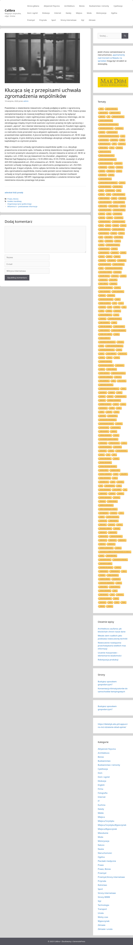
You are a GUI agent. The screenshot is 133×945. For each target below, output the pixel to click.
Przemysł (31, 20)
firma (101, 225)
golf (101, 237)
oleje (113, 380)
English (101, 785)
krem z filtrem (103, 283)
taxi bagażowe (104, 513)
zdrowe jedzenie (115, 586)
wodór (101, 555)
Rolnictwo (102, 885)
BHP (114, 143)
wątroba (118, 567)
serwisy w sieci (115, 470)
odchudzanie (120, 365)
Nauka (101, 849)
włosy (124, 571)
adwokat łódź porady (14, 192)
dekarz (102, 194)
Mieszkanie (103, 833)
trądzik (101, 516)
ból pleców (103, 174)
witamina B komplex (116, 536)
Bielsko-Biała (103, 147)
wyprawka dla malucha (106, 567)
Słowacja (102, 501)
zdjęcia (119, 582)
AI (108, 116)
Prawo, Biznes (12, 199)
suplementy (103, 493)
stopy (119, 485)
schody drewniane (121, 450)
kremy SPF (113, 279)
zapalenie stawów (104, 579)
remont (116, 435)
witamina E (112, 540)
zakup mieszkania (112, 575)
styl (125, 489)
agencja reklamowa (111, 108)
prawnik (109, 412)
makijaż (109, 310)
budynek (119, 167)
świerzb (102, 606)
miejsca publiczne (104, 338)
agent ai (102, 116)
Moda (89, 13)
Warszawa (102, 524)
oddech (102, 369)
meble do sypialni (119, 326)
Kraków (123, 275)
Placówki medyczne (107, 861)
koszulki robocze (104, 275)
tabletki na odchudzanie (106, 505)
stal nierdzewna (110, 485)
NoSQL (102, 357)
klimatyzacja (122, 260)
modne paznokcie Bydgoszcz (114, 345)
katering (117, 256)
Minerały (120, 342)
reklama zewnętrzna (105, 435)
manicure (117, 310)
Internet (57, 13)
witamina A (103, 532)
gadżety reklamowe (118, 229)
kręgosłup (113, 283)
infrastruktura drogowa (113, 244)
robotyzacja (103, 443)
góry (101, 241)
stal (101, 485)
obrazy (109, 357)
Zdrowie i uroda (105, 929)
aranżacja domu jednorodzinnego (108, 124)
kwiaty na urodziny (105, 303)
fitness (108, 225)
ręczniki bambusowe (105, 446)
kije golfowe (112, 260)
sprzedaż (120, 481)
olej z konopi (122, 380)
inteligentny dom (104, 248)
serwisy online (103, 470)
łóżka (110, 602)
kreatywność (103, 279)
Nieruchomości (105, 853)
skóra (115, 478)
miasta (116, 334)
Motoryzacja (101, 13)
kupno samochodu (118, 291)
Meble (101, 813)
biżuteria (119, 147)
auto (123, 136)
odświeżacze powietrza (118, 373)
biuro (112, 147)
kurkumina (111, 295)
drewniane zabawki (119, 209)
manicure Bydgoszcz (105, 314)
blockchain (118, 163)
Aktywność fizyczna (52, 6)
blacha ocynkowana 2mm (106, 155)
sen (108, 454)
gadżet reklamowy (105, 229)
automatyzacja (104, 139)
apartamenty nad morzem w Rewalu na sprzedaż (111, 57)
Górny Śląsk (118, 237)
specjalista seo (104, 481)
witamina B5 (113, 532)
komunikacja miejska (105, 272)
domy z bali (103, 206)
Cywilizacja (118, 6)
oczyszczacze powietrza (106, 365)
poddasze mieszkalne (114, 400)
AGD (101, 108)
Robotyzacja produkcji (108, 659)
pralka (101, 412)
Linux (121, 303)
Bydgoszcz (111, 171)
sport (113, 481)
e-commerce (119, 217)
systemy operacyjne (105, 497)
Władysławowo (115, 571)
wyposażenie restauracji (120, 559)
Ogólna (114, 13)
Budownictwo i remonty (99, 6)
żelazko (110, 606)
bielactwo (121, 143)
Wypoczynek (103, 921)
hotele (101, 244)
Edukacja (46, 13)
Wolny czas (103, 917)
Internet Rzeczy (104, 252)
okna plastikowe (104, 380)
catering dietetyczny (105, 178)
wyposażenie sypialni (105, 563)
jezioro (101, 256)
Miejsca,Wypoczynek (107, 829)
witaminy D (111, 544)
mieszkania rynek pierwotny (107, 342)
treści (121, 513)
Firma (100, 789)
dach (119, 190)
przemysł (119, 423)
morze (101, 353)
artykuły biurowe (112, 132)
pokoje (116, 404)
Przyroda (43, 20)
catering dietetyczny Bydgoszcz (108, 182)
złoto (112, 594)
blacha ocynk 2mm (105, 151)
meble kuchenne (104, 330)
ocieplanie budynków (105, 361)
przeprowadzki (115, 427)
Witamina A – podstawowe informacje (22, 206)
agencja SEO (103, 112)
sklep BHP (124, 474)
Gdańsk (114, 233)
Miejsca (79, 13)
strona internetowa (105, 489)
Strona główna (33, 6)
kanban (109, 256)
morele (119, 349)
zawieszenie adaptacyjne (106, 582)
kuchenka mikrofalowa (106, 287)
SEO (114, 454)
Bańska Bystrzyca (104, 143)
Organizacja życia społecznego (19, 204)
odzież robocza (112, 369)
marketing (102, 318)
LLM (110, 307)
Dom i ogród (32, 13)
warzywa (111, 524)
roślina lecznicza (114, 443)
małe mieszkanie (104, 322)
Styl (82, 20)
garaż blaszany (104, 233)
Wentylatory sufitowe (105, 528)
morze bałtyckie (111, 353)
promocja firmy (113, 415)
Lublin (101, 310)
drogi (109, 213)
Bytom (119, 171)
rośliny (124, 443)
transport (113, 513)
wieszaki (117, 528)
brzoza (111, 167)
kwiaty (117, 299)
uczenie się (103, 520)
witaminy (102, 544)
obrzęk (117, 357)
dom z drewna (113, 206)
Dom (100, 773)
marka (116, 314)
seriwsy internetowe (105, 458)
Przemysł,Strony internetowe (111, 877)
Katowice (102, 260)
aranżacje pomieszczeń (106, 128)
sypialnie (120, 493)
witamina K (122, 540)
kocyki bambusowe (105, 264)
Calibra (10, 10)
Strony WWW (104, 897)
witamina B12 (103, 536)
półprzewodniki (104, 431)
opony (123, 388)
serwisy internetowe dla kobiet (108, 466)
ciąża (101, 190)
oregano (112, 392)
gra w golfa (109, 237)
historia (118, 241)
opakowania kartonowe (106, 384)
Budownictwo (104, 761)
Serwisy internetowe (105, 462)
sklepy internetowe (105, 478)
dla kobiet (122, 198)
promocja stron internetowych (107, 419)
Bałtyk (122, 139)
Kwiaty (68, 13)
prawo (116, 412)
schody (111, 450)
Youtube (102, 575)
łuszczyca (102, 602)
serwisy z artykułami (105, 474)
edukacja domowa (105, 221)
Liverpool (102, 307)
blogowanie (103, 167)
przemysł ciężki (104, 427)
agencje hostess (115, 112)
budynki (102, 171)
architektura (119, 128)
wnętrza (118, 548)
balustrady (114, 139)
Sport (53, 20)
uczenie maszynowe (112, 516)
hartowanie (109, 241)
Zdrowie (92, 20)
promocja (102, 415)
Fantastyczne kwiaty (118, 221)
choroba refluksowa (105, 186)
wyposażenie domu (105, 559)
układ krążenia (113, 520)
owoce (119, 392)
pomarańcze (103, 408)
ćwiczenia (120, 594)
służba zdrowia (112, 501)
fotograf (116, 225)
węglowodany (103, 571)
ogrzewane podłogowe (106, 377)
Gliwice (121, 233)
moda (101, 345)
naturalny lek (122, 353)
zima (115, 590)
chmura (122, 182)
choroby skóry (117, 186)
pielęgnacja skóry (120, 396)
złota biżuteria (103, 594)
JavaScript (115, 252)
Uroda (101, 913)
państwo (102, 396)
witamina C (103, 540)
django (114, 198)
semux (101, 454)
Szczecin (116, 497)
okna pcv (118, 377)
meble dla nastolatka (105, 326)
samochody (118, 446)
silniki (115, 474)
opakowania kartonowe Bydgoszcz (109, 388)
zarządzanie (116, 579)
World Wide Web (111, 555)
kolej (101, 268)
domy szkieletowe (119, 202)
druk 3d (102, 217)
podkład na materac (105, 404)
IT (99, 801)
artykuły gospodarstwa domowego (109, 136)
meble (114, 322)
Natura (101, 845)
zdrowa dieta (103, 586)
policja (123, 404)
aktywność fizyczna (118, 116)
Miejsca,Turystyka (106, 821)
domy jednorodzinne (105, 202)
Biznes (82, 6)
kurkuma (102, 295)
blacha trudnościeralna (106, 163)
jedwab (123, 252)
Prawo (101, 865)
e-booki (110, 217)
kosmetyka (117, 272)
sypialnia (112, 493)
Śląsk (123, 602)
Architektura (69, 6)
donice (123, 206)
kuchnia (117, 287)
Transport (102, 909)
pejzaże (110, 396)
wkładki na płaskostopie (106, 548)
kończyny (115, 275)
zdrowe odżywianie (105, 590)
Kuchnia (101, 805)
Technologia (103, 905)
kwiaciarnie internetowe (106, 299)
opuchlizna (103, 392)
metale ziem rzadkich (105, 334)
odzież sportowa (104, 373)
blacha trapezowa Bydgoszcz (107, 159)
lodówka (117, 307)
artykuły (102, 132)
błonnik (111, 174)
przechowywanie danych (106, 423)
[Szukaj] (125, 36)
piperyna (102, 400)
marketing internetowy (115, 318)
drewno (102, 213)
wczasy (120, 524)
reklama (114, 431)
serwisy (116, 458)
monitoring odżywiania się (106, 349)
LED (115, 303)
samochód (102, 450)
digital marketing (104, 198)
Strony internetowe (68, 20)
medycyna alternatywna (119, 330)
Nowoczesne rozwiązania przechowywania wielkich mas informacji (112, 645)
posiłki (112, 408)
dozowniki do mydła (105, 209)
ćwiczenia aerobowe (105, 598)
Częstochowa (110, 190)
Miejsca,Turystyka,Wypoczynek (112, 825)
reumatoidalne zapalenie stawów (108, 439)
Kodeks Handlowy (14, 201)
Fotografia (102, 793)
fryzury (123, 225)
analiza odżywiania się (106, 120)
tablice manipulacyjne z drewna (108, 509)
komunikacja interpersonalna (113, 268)
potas (118, 408)
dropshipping (117, 213)
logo (124, 307)
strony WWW (117, 489)
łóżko (117, 602)
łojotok (116, 598)
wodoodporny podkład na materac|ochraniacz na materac (115, 551)
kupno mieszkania (104, 291)
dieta (108, 194)
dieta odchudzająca (119, 194)
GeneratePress (79, 941)
